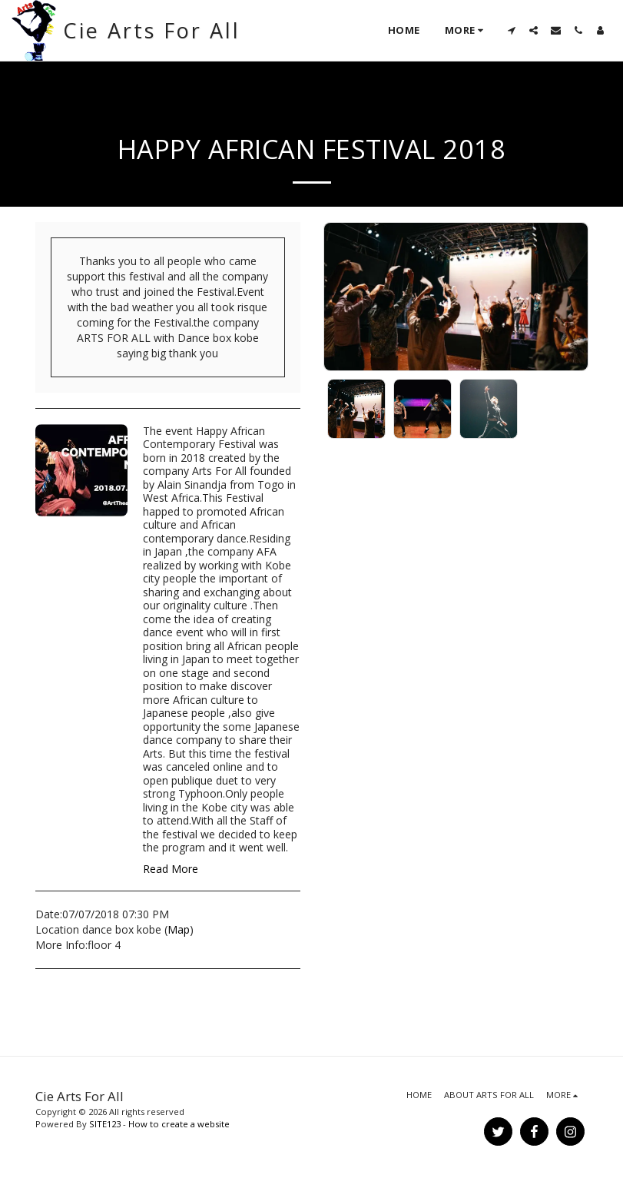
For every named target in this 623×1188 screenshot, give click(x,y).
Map (178, 929)
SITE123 (105, 1124)
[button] (511, 30)
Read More (170, 869)
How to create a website (179, 1124)
